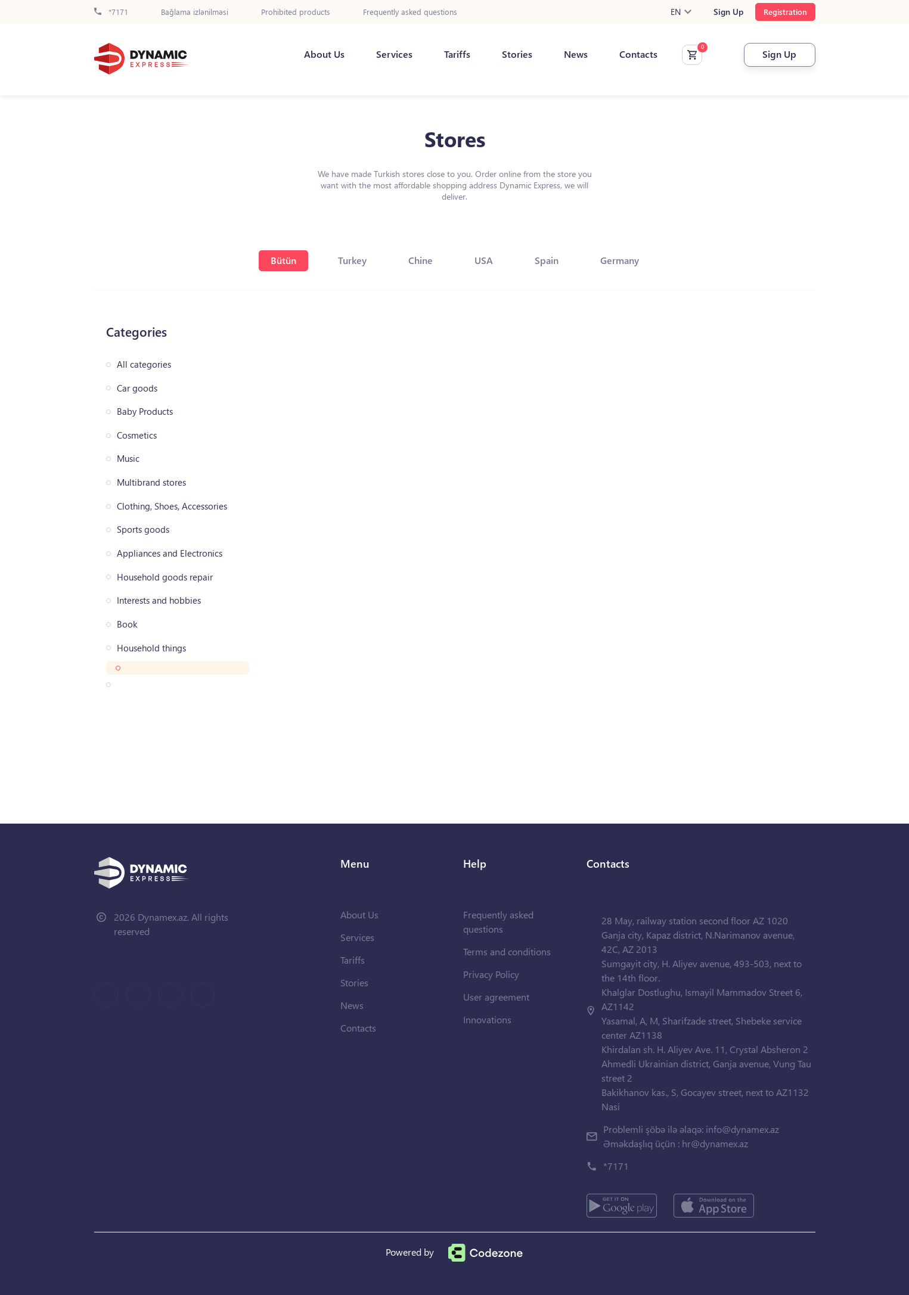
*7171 (111, 12)
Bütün (283, 260)
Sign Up (728, 12)
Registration (785, 12)
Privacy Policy (491, 974)
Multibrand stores (151, 482)
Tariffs (457, 54)
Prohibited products (295, 12)
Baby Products (145, 411)
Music (128, 458)
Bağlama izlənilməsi (194, 12)
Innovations (487, 1019)
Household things (151, 648)
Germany (619, 260)
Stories (517, 54)
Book (127, 624)
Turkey (352, 260)
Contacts (638, 54)
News (576, 54)
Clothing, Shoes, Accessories (172, 506)
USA (483, 260)
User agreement (496, 996)
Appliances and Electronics (169, 553)
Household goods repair (165, 577)
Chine (420, 260)
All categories (144, 364)
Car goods (137, 388)
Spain (547, 260)
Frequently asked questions (410, 12)
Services (394, 54)
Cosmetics (137, 435)
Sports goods (143, 529)
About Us (324, 54)
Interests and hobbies (159, 600)
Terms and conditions (507, 951)
